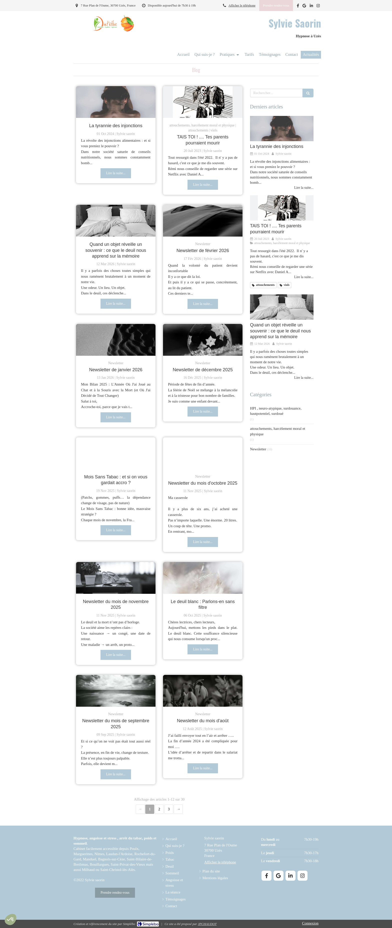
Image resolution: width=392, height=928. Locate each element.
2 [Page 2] (159, 809)
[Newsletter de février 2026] (202, 221)
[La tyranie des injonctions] (116, 102)
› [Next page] (178, 809)
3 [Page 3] (169, 809)
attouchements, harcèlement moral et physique (277, 431)
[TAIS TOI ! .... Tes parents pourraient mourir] (202, 102)
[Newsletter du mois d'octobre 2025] (202, 453)
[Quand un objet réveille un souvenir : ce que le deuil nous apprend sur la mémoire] (116, 221)
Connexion (310, 923)
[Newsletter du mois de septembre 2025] (116, 691)
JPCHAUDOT (207, 924)
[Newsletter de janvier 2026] (116, 340)
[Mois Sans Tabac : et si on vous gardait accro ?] (116, 453)
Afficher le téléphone (242, 5)
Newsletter (258, 449)
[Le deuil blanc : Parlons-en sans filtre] (202, 578)
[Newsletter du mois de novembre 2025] (116, 578)
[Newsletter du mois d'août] (202, 691)
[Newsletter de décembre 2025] (202, 340)
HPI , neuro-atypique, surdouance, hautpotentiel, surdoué (276, 411)
